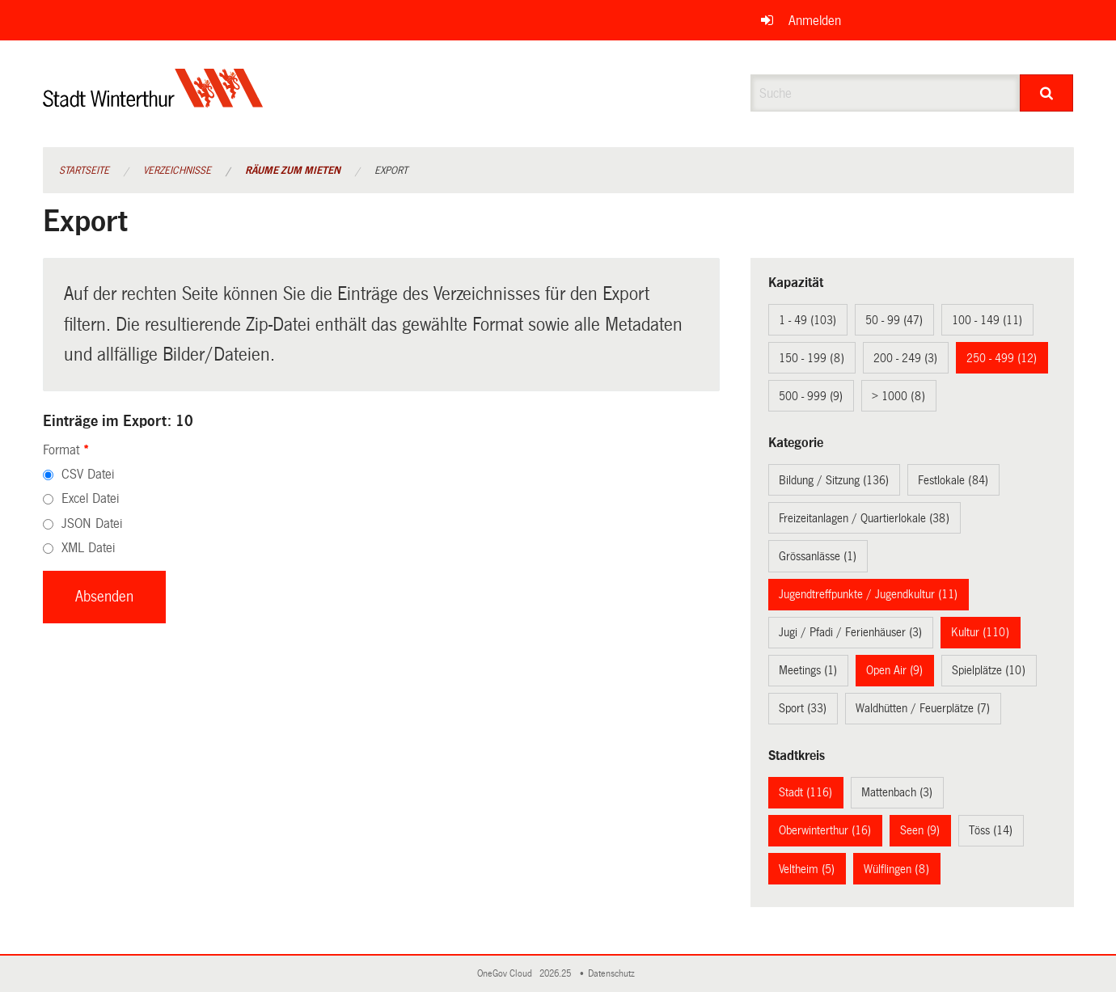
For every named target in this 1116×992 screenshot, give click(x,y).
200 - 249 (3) (905, 358)
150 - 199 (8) (811, 358)
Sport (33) (802, 708)
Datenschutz (614, 974)
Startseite (84, 170)
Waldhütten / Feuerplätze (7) (923, 708)
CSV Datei (87, 474)
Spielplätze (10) (988, 670)
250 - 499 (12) (1001, 358)
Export (391, 170)
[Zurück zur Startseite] (153, 101)
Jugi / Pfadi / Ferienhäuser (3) (850, 632)
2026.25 (556, 974)
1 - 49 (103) (807, 320)
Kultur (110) (980, 632)
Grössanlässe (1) (817, 556)
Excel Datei (90, 498)
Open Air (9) (894, 670)
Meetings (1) (808, 670)
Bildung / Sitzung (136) (834, 480)
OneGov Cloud (507, 974)
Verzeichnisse (177, 170)
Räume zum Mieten (292, 170)
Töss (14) (990, 830)
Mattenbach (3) (896, 792)
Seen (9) (920, 830)
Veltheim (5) (807, 869)
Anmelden (814, 20)
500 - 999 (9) (811, 396)
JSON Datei (91, 523)
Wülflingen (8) (896, 869)
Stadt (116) (805, 792)
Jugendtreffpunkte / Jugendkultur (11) (868, 594)
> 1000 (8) (898, 396)
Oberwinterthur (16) (825, 830)
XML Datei (88, 548)
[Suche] (1047, 93)
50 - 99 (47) (894, 320)
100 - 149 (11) (987, 320)
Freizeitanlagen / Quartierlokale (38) (864, 518)
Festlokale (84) (953, 480)
